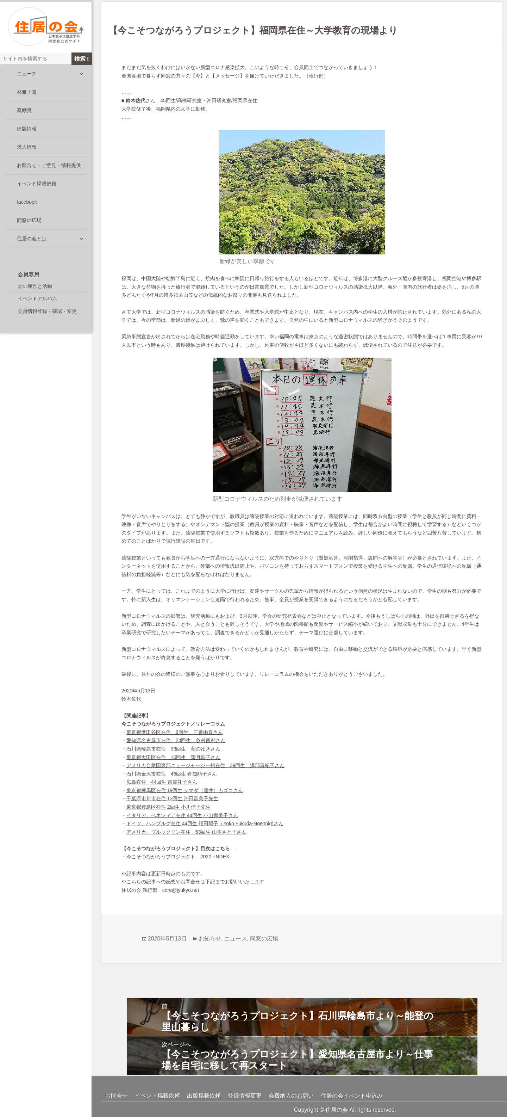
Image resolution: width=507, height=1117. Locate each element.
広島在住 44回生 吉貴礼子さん (161, 782)
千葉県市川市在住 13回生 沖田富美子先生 (172, 798)
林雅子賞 (27, 93)
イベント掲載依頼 (36, 185)
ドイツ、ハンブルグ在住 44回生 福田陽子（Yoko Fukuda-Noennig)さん (204, 823)
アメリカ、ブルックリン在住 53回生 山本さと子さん (186, 832)
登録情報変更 (245, 1096)
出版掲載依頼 (204, 1096)
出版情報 (27, 130)
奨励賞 (24, 112)
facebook (27, 203)
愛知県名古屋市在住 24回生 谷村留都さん (176, 740)
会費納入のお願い (291, 1096)
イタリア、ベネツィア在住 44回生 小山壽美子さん (182, 815)
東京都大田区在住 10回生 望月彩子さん (173, 757)
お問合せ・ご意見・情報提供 (49, 166)
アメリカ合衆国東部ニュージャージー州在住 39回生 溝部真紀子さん (205, 765)
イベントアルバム (37, 300)
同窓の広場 (29, 221)
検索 (81, 60)
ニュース (27, 75)
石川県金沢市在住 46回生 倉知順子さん (171, 774)
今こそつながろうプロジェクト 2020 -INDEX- (178, 856)
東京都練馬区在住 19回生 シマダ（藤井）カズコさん (184, 790)
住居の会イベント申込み (352, 1096)
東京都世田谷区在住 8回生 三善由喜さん (174, 732)
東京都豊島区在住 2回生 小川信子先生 (168, 807)
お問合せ (116, 1096)
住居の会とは (31, 240)
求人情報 (27, 148)
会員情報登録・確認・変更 (47, 312)
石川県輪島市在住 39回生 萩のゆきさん (173, 749)
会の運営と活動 (35, 287)
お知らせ (210, 939)
